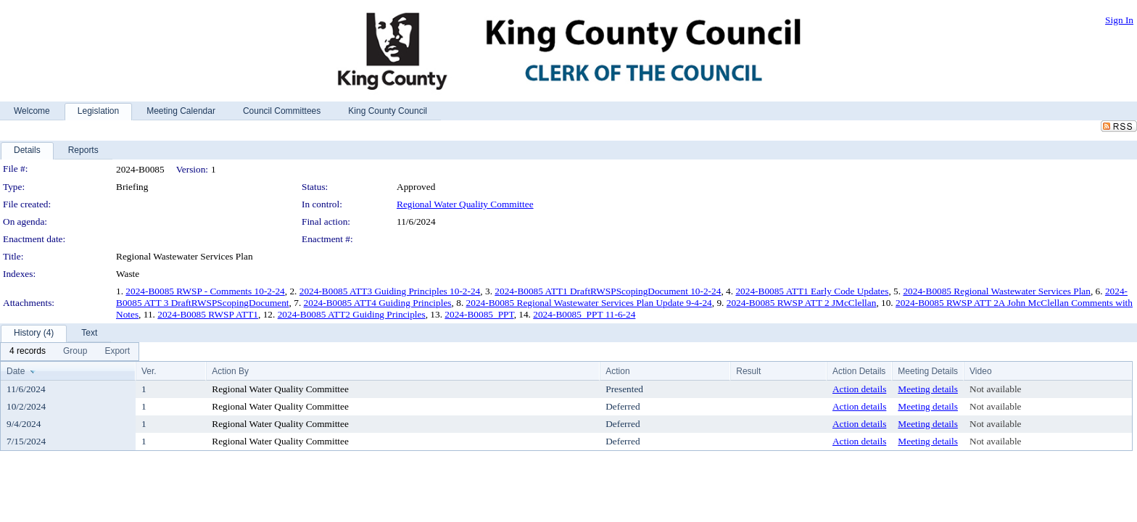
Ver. (149, 371)
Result (748, 371)
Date (16, 371)
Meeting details (928, 389)
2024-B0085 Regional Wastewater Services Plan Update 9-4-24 (589, 302)
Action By (230, 371)
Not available (995, 389)
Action (617, 371)
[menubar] (69, 351)
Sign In (1119, 19)
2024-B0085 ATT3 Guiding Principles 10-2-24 (390, 291)
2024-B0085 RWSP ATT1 (207, 314)
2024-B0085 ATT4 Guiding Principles (378, 302)
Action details (859, 389)
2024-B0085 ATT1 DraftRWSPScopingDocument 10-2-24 (608, 291)
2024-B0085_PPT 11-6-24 (584, 314)
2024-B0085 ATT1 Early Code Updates (811, 291)
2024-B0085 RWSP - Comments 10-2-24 (204, 291)
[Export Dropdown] (117, 351)
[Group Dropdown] (75, 351)
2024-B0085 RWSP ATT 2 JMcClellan (802, 302)
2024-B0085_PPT (479, 314)
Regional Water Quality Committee (465, 204)
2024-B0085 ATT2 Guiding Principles (352, 314)
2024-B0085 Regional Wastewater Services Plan (997, 291)
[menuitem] (27, 351)
